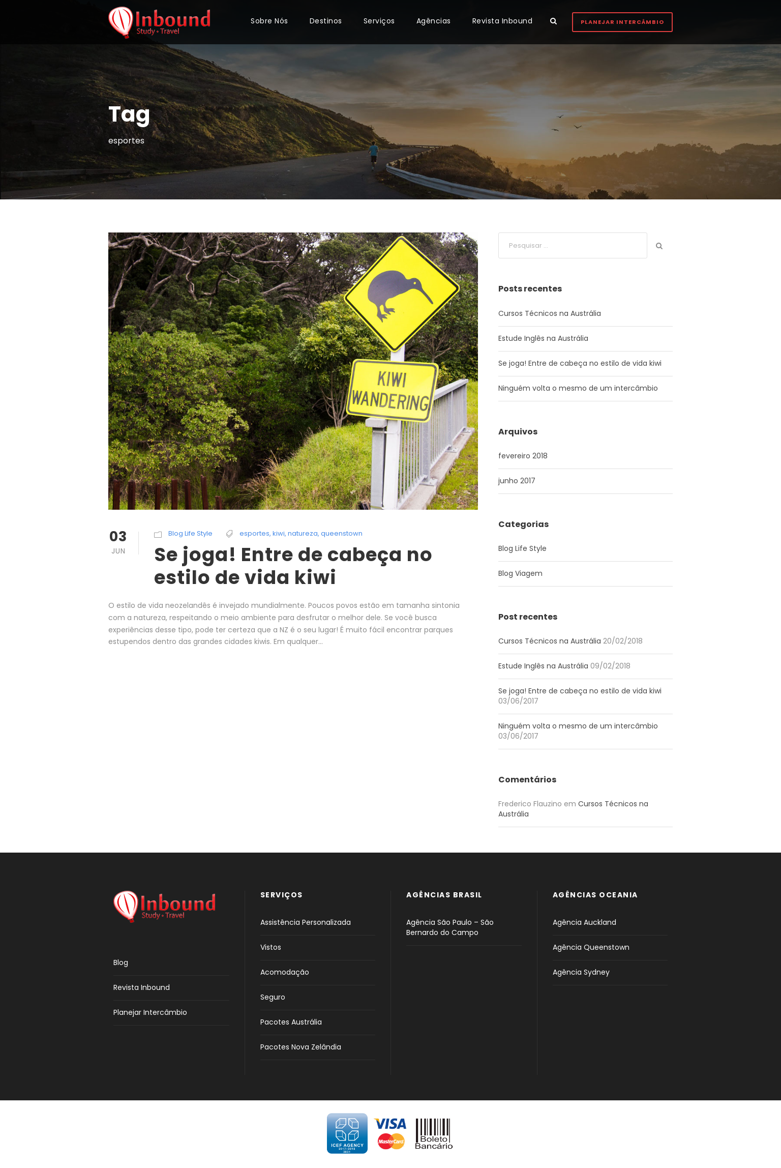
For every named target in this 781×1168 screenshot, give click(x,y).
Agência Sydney (581, 972)
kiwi (279, 533)
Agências (433, 21)
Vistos (270, 947)
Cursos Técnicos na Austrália (549, 313)
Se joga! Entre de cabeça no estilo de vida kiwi (293, 565)
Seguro (272, 997)
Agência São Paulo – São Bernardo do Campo (450, 927)
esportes (254, 533)
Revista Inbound (502, 21)
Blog (120, 962)
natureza (303, 533)
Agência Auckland (584, 922)
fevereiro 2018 (523, 456)
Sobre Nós (269, 21)
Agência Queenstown (591, 947)
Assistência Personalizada (305, 922)
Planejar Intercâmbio (622, 22)
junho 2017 (516, 481)
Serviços (379, 21)
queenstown (342, 533)
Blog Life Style (190, 533)
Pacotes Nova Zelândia (300, 1047)
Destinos (326, 21)
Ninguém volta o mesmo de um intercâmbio (578, 388)
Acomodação (284, 972)
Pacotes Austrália (291, 1022)
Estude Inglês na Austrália (543, 338)
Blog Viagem (520, 573)
